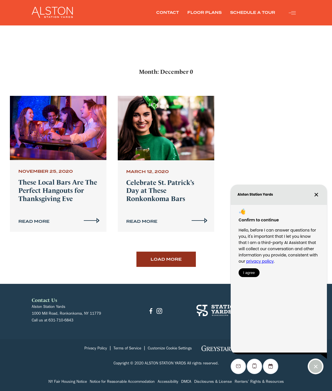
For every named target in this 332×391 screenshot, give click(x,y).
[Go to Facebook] (151, 311)
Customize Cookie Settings (170, 349)
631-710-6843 (60, 321)
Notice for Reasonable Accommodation (122, 382)
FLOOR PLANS (204, 12)
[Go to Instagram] (159, 311)
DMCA (186, 382)
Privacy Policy (95, 349)
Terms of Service (127, 349)
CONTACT (167, 12)
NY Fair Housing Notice (67, 382)
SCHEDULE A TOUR (252, 12)
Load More (166, 259)
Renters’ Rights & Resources (259, 382)
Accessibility (168, 382)
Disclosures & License (213, 382)
